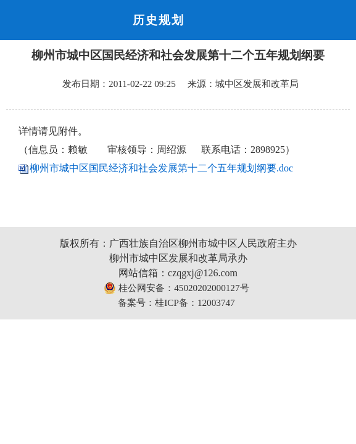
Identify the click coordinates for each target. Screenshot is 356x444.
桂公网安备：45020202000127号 (176, 288)
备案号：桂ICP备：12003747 (176, 302)
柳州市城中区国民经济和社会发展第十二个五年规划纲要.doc (161, 168)
